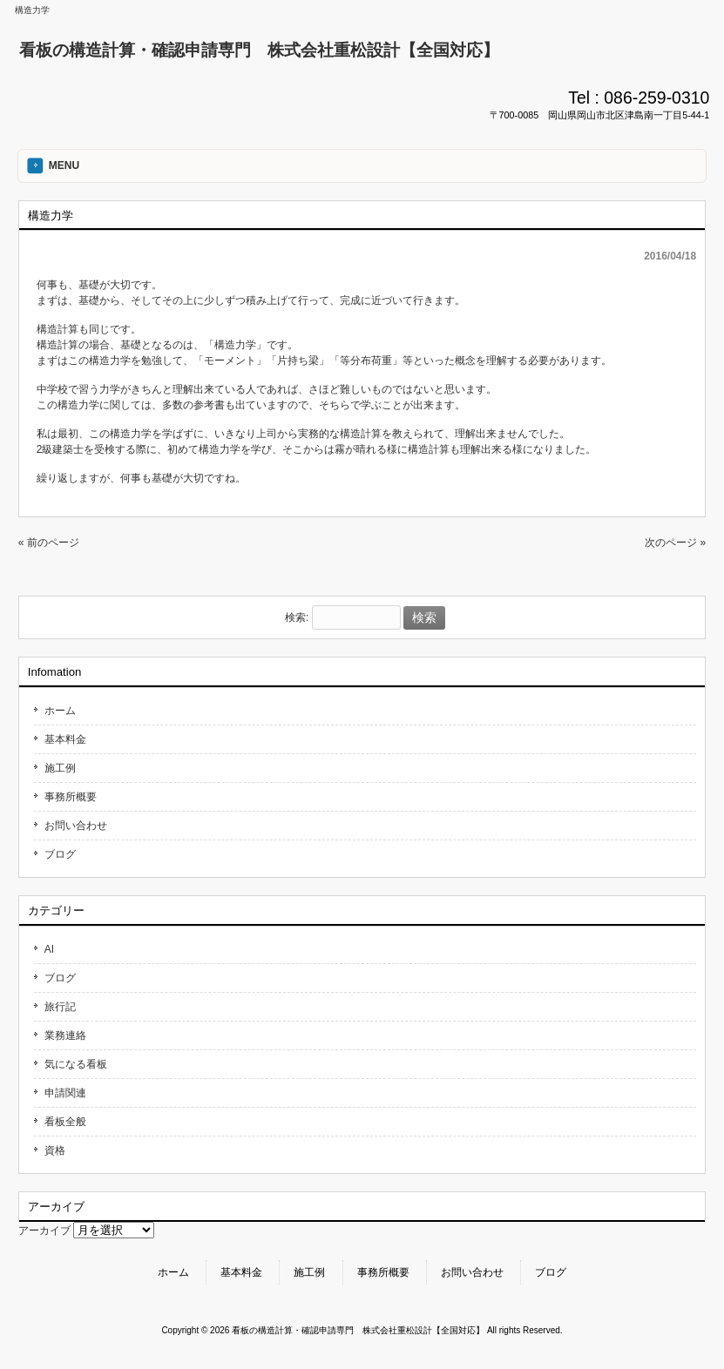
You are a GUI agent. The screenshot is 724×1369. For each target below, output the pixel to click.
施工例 (60, 768)
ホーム (60, 711)
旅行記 (60, 1007)
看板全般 (65, 1122)
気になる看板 (75, 1064)
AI (49, 949)
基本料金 (65, 739)
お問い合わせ (75, 825)
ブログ (60, 854)
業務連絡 (65, 1035)
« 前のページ (48, 542)
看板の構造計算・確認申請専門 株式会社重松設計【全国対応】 (259, 50)
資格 (54, 1150)
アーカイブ (44, 1230)
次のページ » (675, 542)
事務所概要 (70, 797)
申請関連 (65, 1093)
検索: (296, 618)
